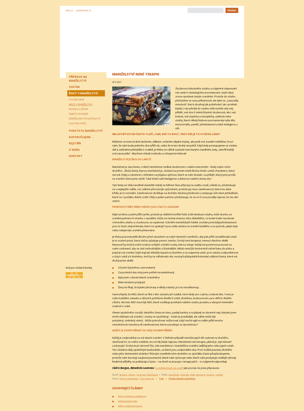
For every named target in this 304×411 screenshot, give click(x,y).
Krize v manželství (129, 378)
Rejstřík (75, 143)
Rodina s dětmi (78, 109)
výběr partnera (197, 374)
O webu (74, 149)
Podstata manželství (85, 130)
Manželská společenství (84, 118)
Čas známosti (147, 378)
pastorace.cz (83, 10)
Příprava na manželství (78, 78)
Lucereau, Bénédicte (147, 374)
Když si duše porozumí (130, 405)
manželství (173, 374)
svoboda (184, 374)
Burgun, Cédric (127, 374)
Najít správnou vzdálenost (132, 396)
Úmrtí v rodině (78, 114)
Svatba (74, 87)
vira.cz (69, 10)
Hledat (231, 10)
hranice (210, 374)
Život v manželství (83, 93)
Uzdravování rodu (127, 401)
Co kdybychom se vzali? (169, 368)
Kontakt (75, 156)
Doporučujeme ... (81, 137)
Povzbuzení (76, 99)
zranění (219, 374)
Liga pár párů (77, 123)
